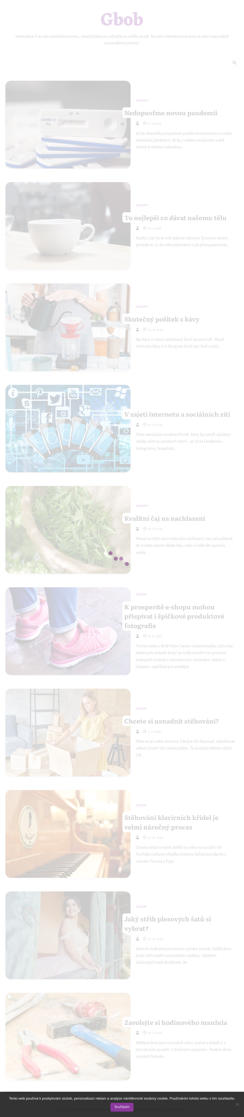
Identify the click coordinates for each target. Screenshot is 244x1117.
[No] (237, 1104)
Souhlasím (122, 1107)
